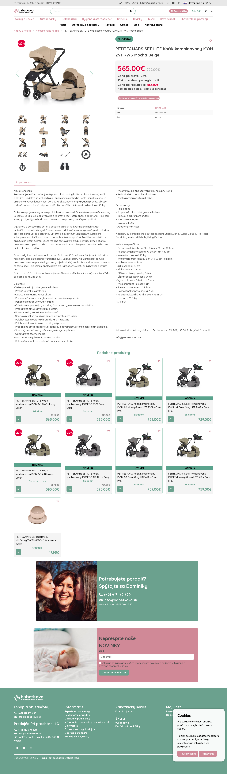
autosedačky (56, 757)
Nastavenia (207, 753)
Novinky (110, 24)
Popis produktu (24, 182)
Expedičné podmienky (77, 711)
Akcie (63, 24)
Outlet (124, 24)
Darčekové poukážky (85, 24)
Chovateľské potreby (194, 19)
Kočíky (44, 757)
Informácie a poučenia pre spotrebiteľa (87, 722)
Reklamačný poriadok (77, 715)
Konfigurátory (154, 24)
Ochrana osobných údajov (80, 729)
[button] (17, 73)
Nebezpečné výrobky (77, 736)
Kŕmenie (122, 19)
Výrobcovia (122, 722)
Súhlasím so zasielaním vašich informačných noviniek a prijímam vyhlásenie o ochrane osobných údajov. (142, 664)
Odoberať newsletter (114, 672)
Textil (151, 19)
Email (102, 650)
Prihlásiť (196, 11)
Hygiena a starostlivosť (97, 19)
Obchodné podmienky (77, 718)
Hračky (137, 19)
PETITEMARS (160, 108)
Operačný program (76, 732)
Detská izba (69, 19)
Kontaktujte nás (124, 711)
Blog (136, 24)
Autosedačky (48, 19)
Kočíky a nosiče (24, 19)
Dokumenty (71, 725)
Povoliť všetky (188, 753)
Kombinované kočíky (47, 30)
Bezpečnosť (167, 19)
